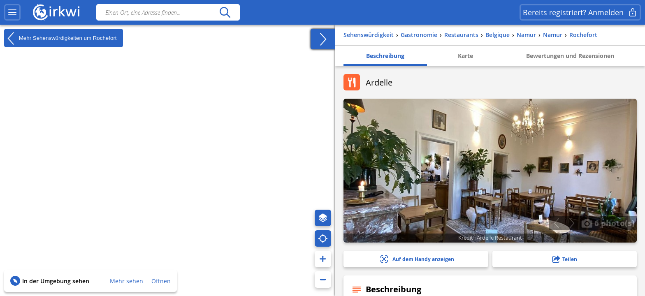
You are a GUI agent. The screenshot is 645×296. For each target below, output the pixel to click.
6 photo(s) (608, 223)
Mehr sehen (126, 281)
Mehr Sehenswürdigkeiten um (60, 38)
